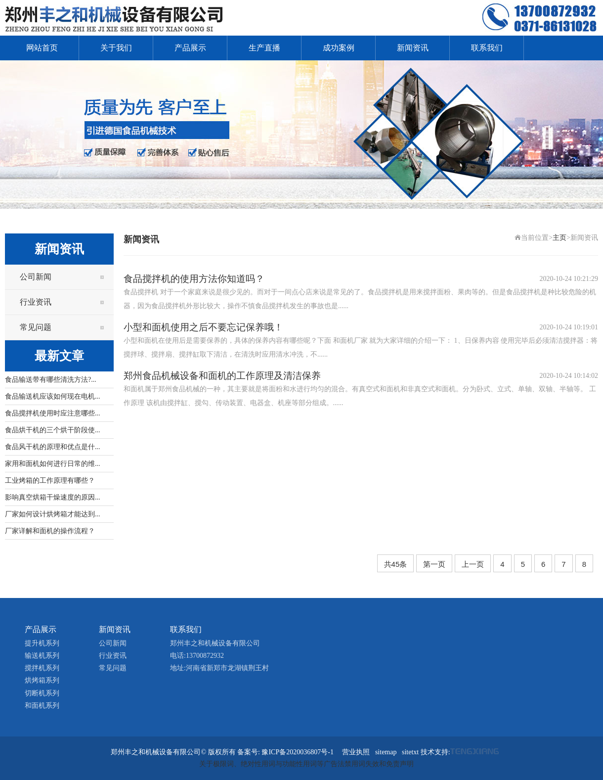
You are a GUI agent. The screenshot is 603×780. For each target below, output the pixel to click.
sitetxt (410, 752)
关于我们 (116, 48)
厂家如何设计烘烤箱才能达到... (52, 514)
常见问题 (35, 327)
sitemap (386, 752)
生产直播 (264, 48)
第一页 (434, 564)
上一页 (473, 564)
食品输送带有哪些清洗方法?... (50, 379)
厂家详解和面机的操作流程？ (50, 531)
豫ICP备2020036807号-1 (297, 752)
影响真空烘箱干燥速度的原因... (52, 497)
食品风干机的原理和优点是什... (52, 447)
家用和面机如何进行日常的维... (52, 463)
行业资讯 (35, 302)
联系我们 (487, 48)
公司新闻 (35, 277)
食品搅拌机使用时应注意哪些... (52, 413)
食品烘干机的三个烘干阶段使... (52, 430)
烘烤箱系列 (42, 680)
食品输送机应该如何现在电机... (52, 396)
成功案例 (338, 48)
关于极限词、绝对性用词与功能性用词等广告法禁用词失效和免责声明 (306, 764)
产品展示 (190, 48)
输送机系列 (42, 655)
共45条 (395, 564)
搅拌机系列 (42, 668)
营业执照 (356, 752)
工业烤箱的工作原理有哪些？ (50, 480)
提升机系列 (42, 643)
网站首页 (42, 48)
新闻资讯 (413, 48)
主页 (559, 237)
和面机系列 (42, 705)
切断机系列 (42, 693)
